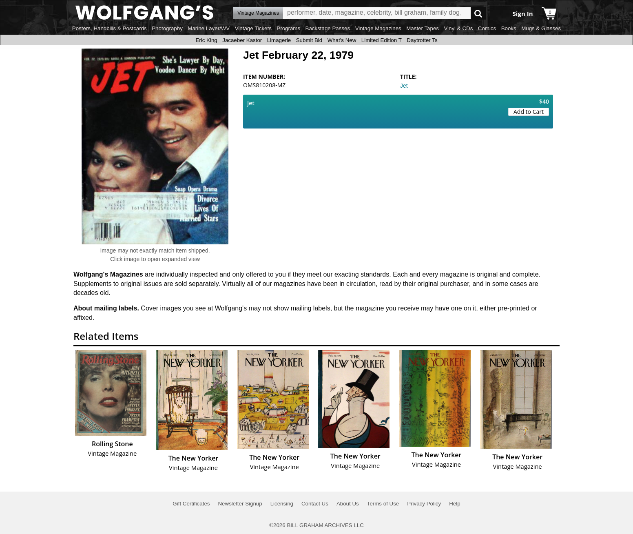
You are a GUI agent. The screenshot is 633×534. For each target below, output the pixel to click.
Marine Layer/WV (209, 28)
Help (454, 504)
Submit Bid (309, 40)
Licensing (281, 504)
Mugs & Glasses (541, 28)
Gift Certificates (191, 504)
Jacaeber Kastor (242, 40)
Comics (487, 28)
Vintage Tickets (253, 28)
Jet (404, 85)
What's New (342, 40)
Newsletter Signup (240, 504)
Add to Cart (528, 111)
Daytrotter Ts (422, 40)
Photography (167, 28)
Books (508, 28)
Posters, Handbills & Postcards (109, 28)
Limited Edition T (381, 40)
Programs (288, 28)
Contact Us (314, 504)
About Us (347, 504)
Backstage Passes (327, 28)
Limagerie (279, 40)
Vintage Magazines (378, 28)
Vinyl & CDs (458, 28)
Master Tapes (422, 28)
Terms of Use (383, 504)
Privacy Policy (424, 504)
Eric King (206, 40)
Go (478, 13)
